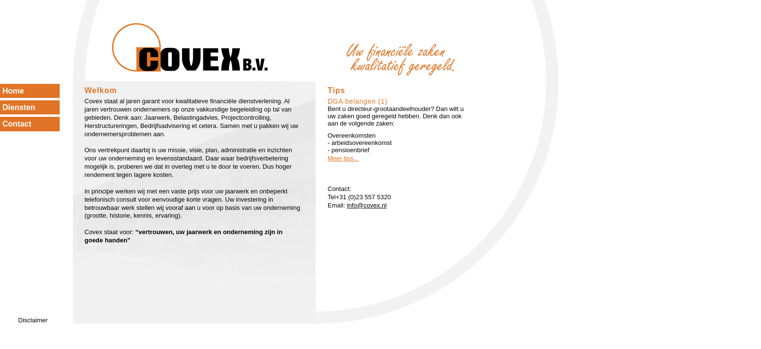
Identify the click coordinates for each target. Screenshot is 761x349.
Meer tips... (343, 158)
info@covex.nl (367, 205)
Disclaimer (33, 320)
